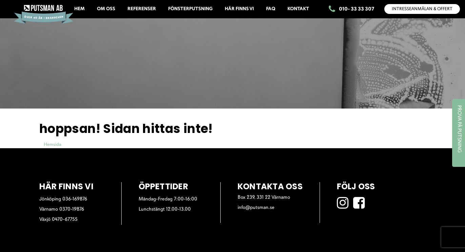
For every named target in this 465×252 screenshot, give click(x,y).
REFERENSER (141, 9)
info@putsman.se (256, 207)
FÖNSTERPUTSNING (190, 9)
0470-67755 (65, 219)
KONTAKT (298, 9)
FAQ (270, 9)
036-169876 (74, 199)
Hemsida (52, 144)
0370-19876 (71, 209)
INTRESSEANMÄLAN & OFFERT (422, 9)
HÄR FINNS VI (239, 9)
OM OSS (106, 9)
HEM (79, 9)
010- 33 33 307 (351, 9)
